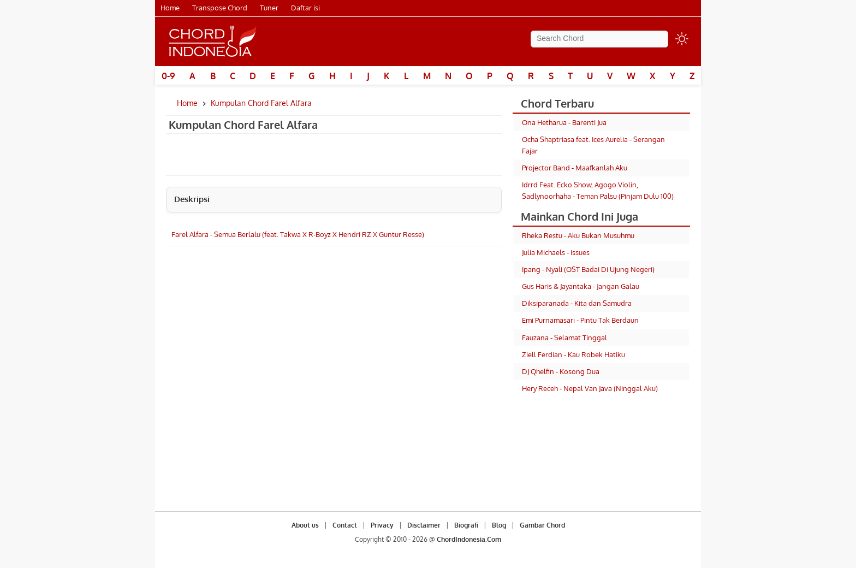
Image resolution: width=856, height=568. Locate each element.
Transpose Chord (219, 7)
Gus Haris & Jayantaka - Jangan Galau (580, 286)
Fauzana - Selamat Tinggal (564, 337)
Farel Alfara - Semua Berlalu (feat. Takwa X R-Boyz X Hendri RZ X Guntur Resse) (297, 234)
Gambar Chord (542, 525)
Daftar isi (305, 7)
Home (170, 7)
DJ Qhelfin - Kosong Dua (560, 371)
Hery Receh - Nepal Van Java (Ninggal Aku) (590, 388)
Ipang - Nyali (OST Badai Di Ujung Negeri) (588, 269)
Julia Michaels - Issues (556, 252)
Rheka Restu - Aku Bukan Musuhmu (578, 235)
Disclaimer (424, 525)
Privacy (382, 525)
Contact (344, 525)
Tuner (269, 7)
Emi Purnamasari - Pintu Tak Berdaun (580, 320)
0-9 (168, 75)
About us (305, 525)
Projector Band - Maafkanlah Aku (574, 167)
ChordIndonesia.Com (469, 539)
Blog (499, 525)
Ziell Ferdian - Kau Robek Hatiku (573, 354)
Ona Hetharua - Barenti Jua (564, 122)
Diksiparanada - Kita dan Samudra (577, 303)
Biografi (466, 525)
